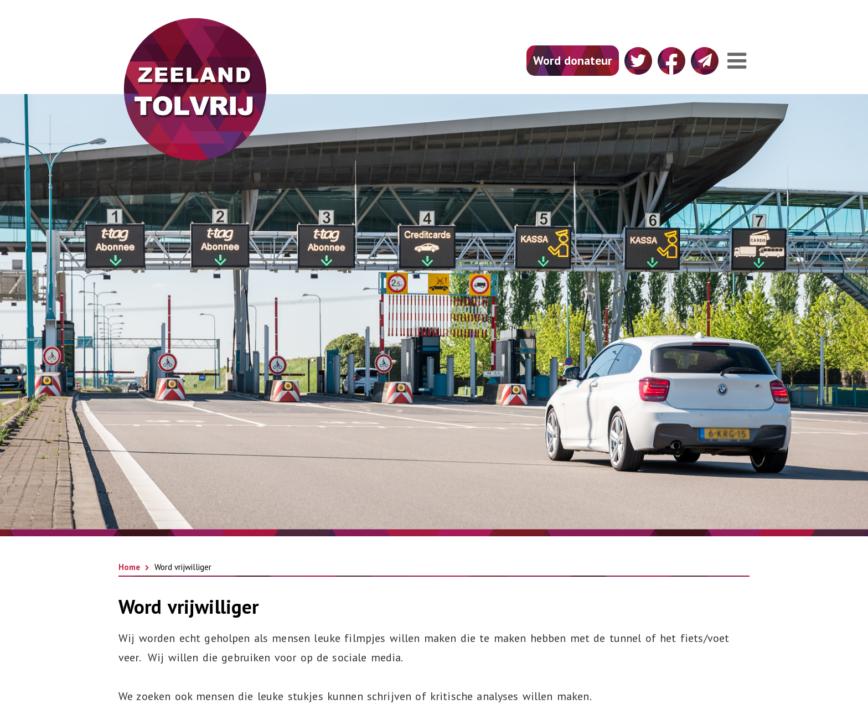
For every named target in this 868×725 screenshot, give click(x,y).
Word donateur (572, 60)
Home (129, 567)
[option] (434, 311)
